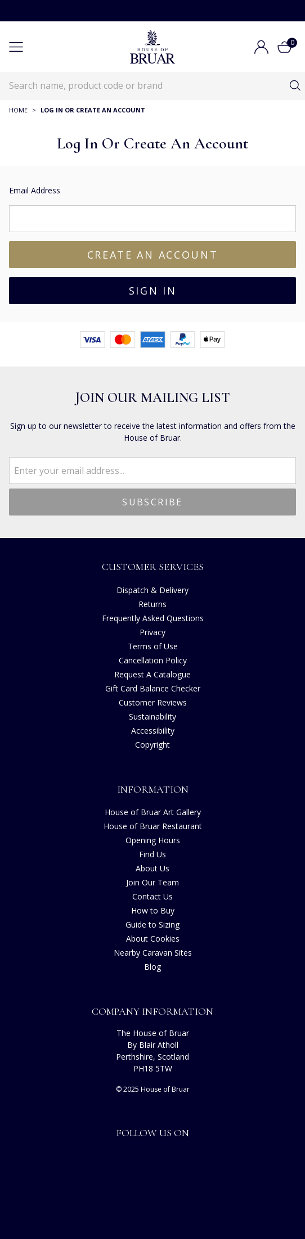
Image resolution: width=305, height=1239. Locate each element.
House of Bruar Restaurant (153, 826)
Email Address (34, 190)
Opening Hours (152, 840)
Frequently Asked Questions (153, 618)
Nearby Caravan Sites (153, 952)
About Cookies (153, 938)
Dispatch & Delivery (152, 590)
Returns (152, 604)
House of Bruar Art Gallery (153, 812)
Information (153, 789)
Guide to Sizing (152, 924)
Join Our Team (152, 882)
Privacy (152, 632)
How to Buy (152, 910)
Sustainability (152, 716)
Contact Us (152, 896)
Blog (152, 966)
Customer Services (153, 566)
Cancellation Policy (153, 660)
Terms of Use (153, 646)
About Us (152, 868)
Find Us (152, 854)
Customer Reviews (153, 702)
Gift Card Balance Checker (152, 688)
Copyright (152, 744)
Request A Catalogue (152, 674)
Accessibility (152, 730)
